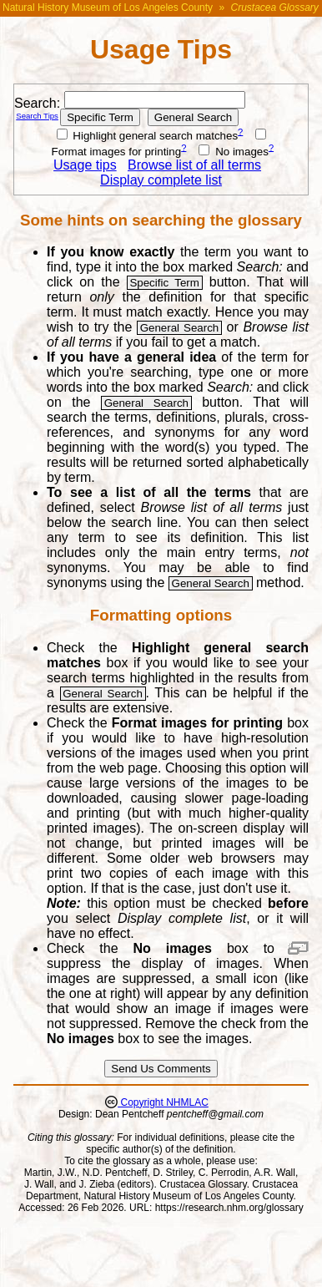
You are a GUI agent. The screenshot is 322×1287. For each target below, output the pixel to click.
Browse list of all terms (194, 165)
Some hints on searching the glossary (161, 220)
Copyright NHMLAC (163, 1102)
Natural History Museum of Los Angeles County (108, 7)
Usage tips (85, 165)
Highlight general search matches (148, 135)
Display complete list (161, 180)
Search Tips (37, 115)
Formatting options (161, 615)
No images (233, 151)
